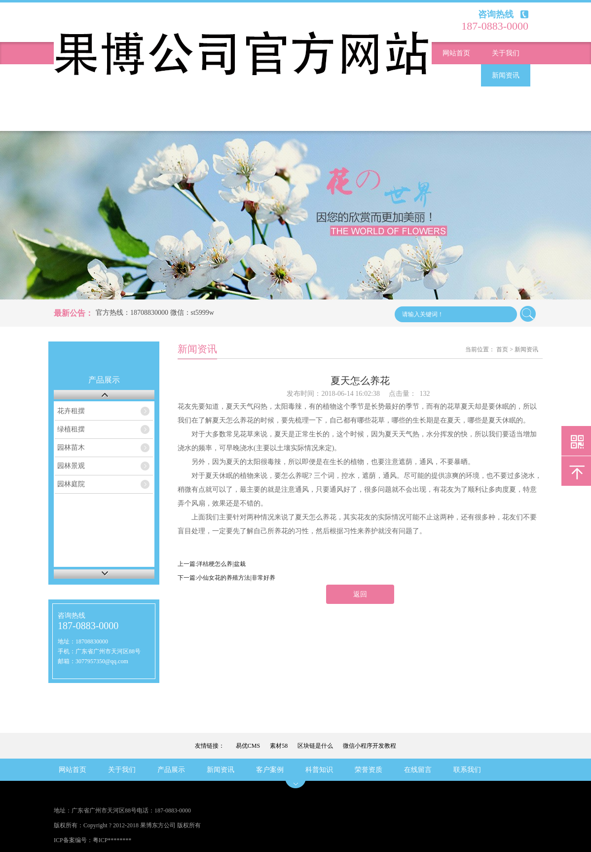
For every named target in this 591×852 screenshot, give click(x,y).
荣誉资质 (72, 120)
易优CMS (248, 745)
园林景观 (71, 465)
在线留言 (122, 120)
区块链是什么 (315, 745)
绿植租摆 (71, 429)
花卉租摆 (71, 411)
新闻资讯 (505, 75)
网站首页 (456, 53)
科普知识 (505, 97)
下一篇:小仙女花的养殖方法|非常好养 (226, 577)
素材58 (279, 745)
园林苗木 (71, 447)
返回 (360, 594)
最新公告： (73, 313)
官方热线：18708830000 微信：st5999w (155, 312)
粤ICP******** (112, 840)
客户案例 (456, 97)
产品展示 (456, 75)
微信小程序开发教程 (369, 745)
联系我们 (171, 120)
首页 (502, 349)
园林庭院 (71, 484)
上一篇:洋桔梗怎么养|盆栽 (212, 563)
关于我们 (505, 53)
